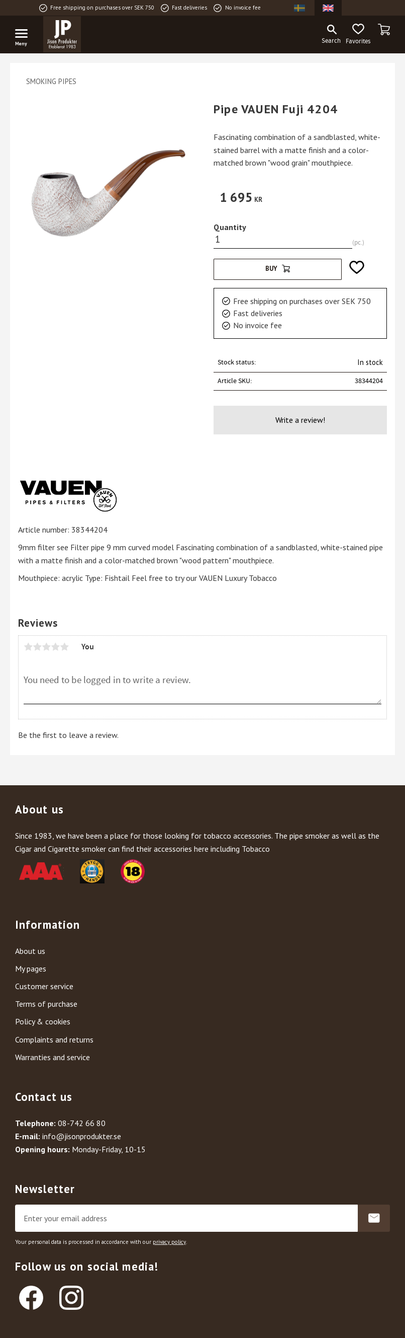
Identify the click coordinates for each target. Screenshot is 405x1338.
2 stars (37, 646)
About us (30, 951)
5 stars (64, 646)
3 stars (46, 646)
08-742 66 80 (82, 1123)
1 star (28, 646)
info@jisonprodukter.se (81, 1136)
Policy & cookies (42, 1021)
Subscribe (374, 1218)
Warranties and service (52, 1057)
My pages (30, 968)
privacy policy (169, 1241)
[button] (25, 35)
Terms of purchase (46, 1004)
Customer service (44, 986)
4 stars (55, 646)
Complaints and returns (54, 1039)
